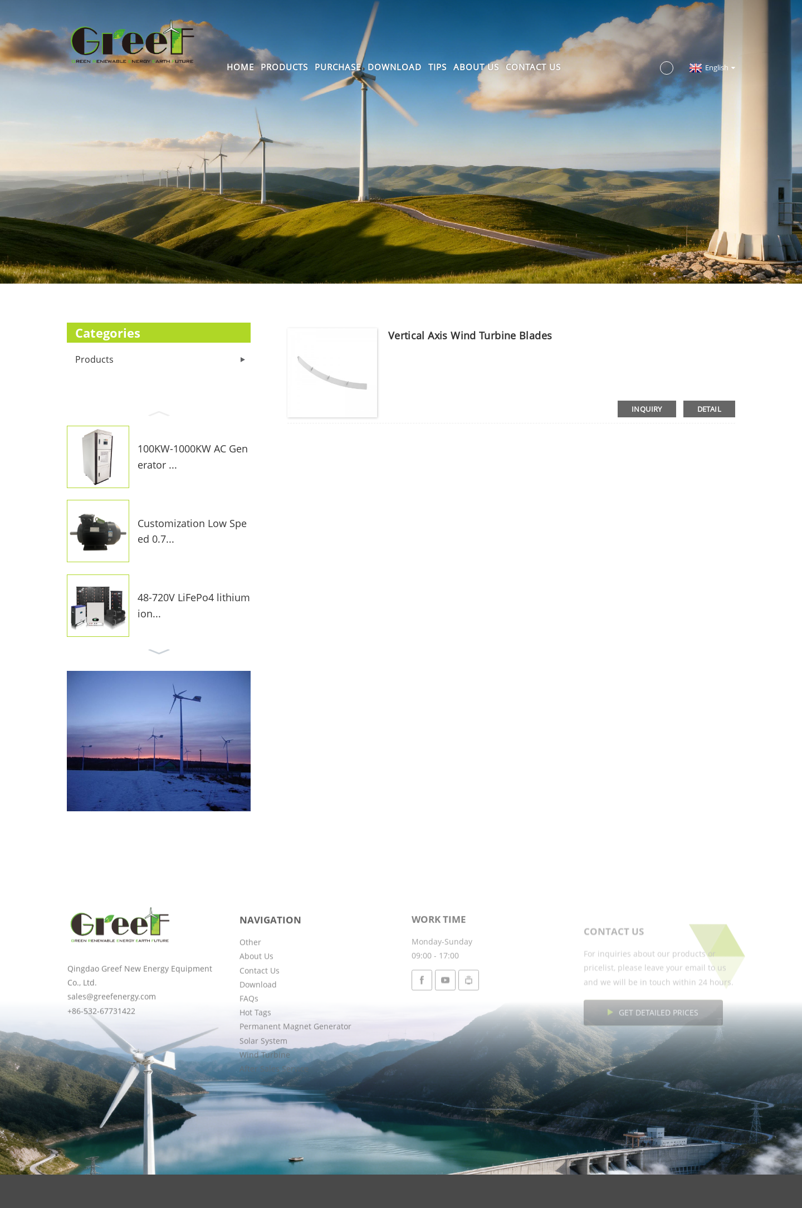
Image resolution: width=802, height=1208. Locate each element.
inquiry (647, 409)
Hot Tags (255, 1054)
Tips (437, 66)
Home (240, 66)
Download (395, 66)
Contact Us (533, 66)
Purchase (338, 66)
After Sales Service (274, 1110)
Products (284, 66)
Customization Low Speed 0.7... (192, 531)
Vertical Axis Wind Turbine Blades (470, 335)
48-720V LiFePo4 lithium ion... (194, 605)
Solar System (263, 1082)
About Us (476, 66)
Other (250, 983)
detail (709, 409)
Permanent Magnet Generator (295, 1068)
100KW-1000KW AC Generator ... (193, 456)
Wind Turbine (264, 1096)
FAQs (248, 1040)
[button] (159, 412)
